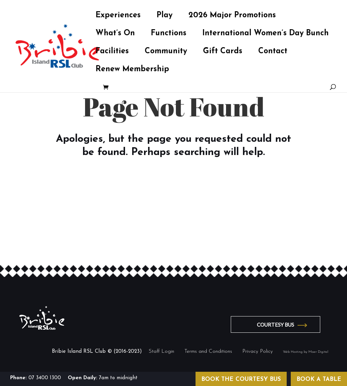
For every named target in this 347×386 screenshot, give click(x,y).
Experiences (118, 16)
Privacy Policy (257, 351)
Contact (272, 52)
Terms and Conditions (208, 351)
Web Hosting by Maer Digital (305, 352)
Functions (168, 34)
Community (166, 52)
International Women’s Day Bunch (265, 34)
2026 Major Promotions (232, 16)
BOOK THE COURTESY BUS (241, 379)
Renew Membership (132, 70)
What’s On (115, 34)
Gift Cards (222, 52)
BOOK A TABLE (319, 379)
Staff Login (161, 351)
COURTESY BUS (275, 325)
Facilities (112, 52)
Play (164, 16)
